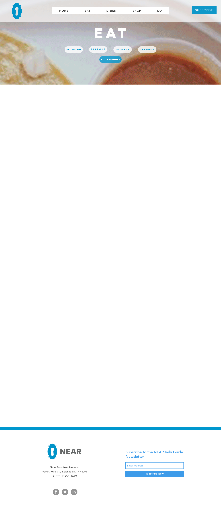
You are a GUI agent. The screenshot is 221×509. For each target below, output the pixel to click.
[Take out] (98, 49)
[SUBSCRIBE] (204, 10)
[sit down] (74, 49)
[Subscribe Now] (154, 474)
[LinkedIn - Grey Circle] (74, 492)
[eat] (111, 33)
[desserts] (147, 49)
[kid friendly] (110, 59)
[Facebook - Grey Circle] (56, 492)
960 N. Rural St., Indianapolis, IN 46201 (64, 471)
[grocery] (122, 49)
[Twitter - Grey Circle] (65, 492)
